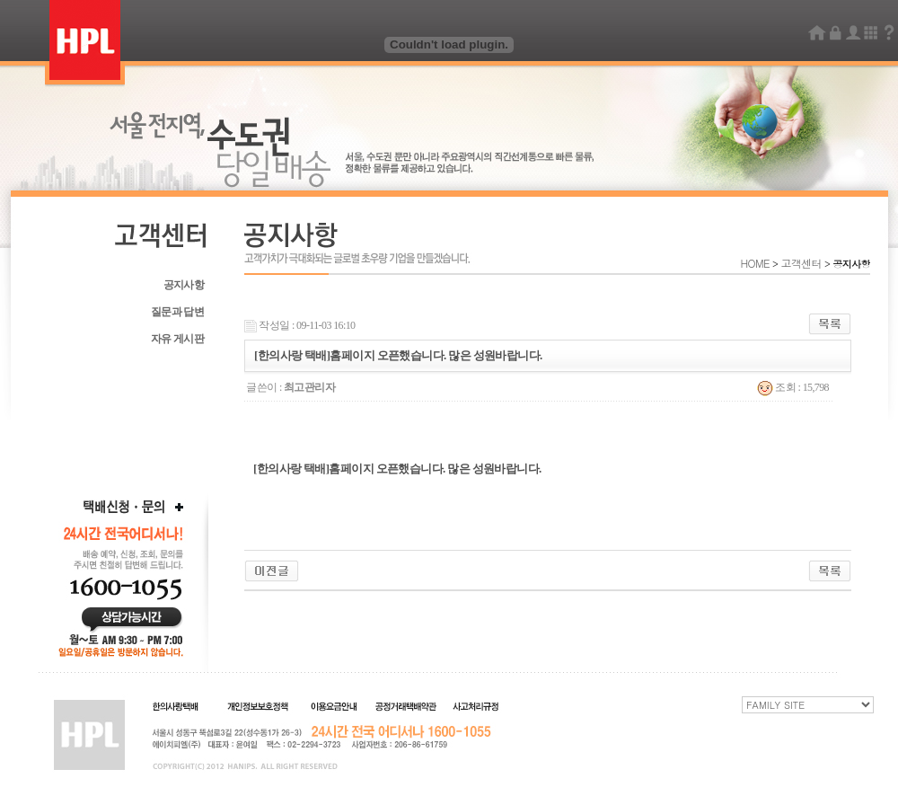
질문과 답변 (177, 311)
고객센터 (801, 262)
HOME (755, 262)
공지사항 (183, 285)
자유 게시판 (177, 338)
